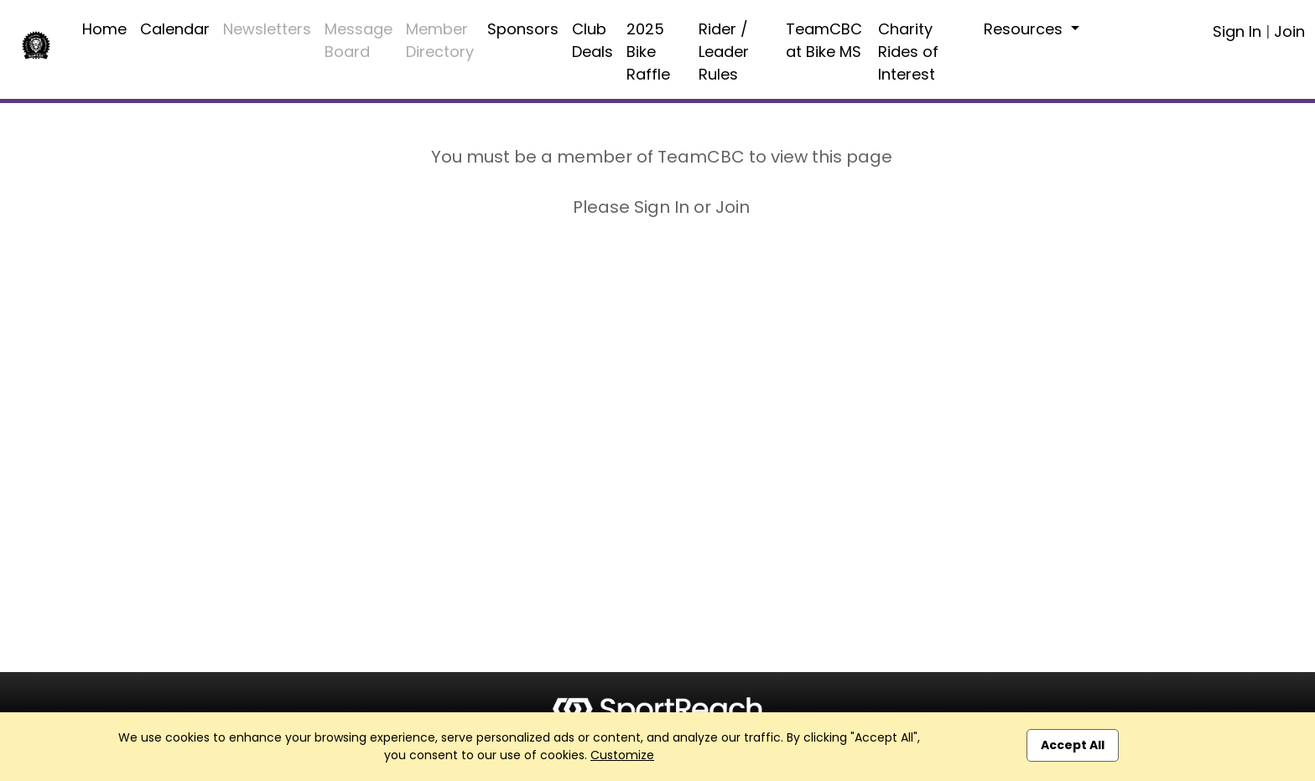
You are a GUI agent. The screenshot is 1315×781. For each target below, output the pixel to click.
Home (104, 28)
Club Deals (592, 40)
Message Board (358, 40)
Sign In (1237, 31)
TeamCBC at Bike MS (824, 40)
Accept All (1072, 745)
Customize (622, 755)
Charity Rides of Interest (908, 51)
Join (1289, 31)
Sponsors (523, 28)
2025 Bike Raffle (648, 51)
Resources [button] (1025, 28)
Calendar (175, 28)
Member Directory (440, 40)
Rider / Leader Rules (724, 51)
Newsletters (267, 28)
